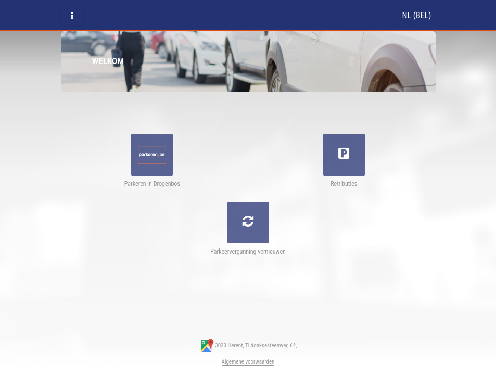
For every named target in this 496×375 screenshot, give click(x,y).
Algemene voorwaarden (248, 361)
